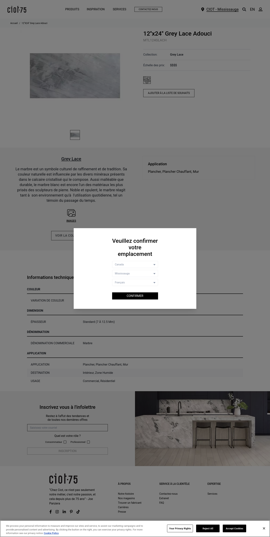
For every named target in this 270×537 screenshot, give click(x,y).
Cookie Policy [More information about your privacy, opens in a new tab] (51, 533)
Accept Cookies (234, 528)
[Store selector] (135, 273)
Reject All (208, 528)
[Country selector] (135, 264)
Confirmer (135, 296)
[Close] (264, 528)
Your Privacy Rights (180, 528)
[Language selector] (135, 282)
